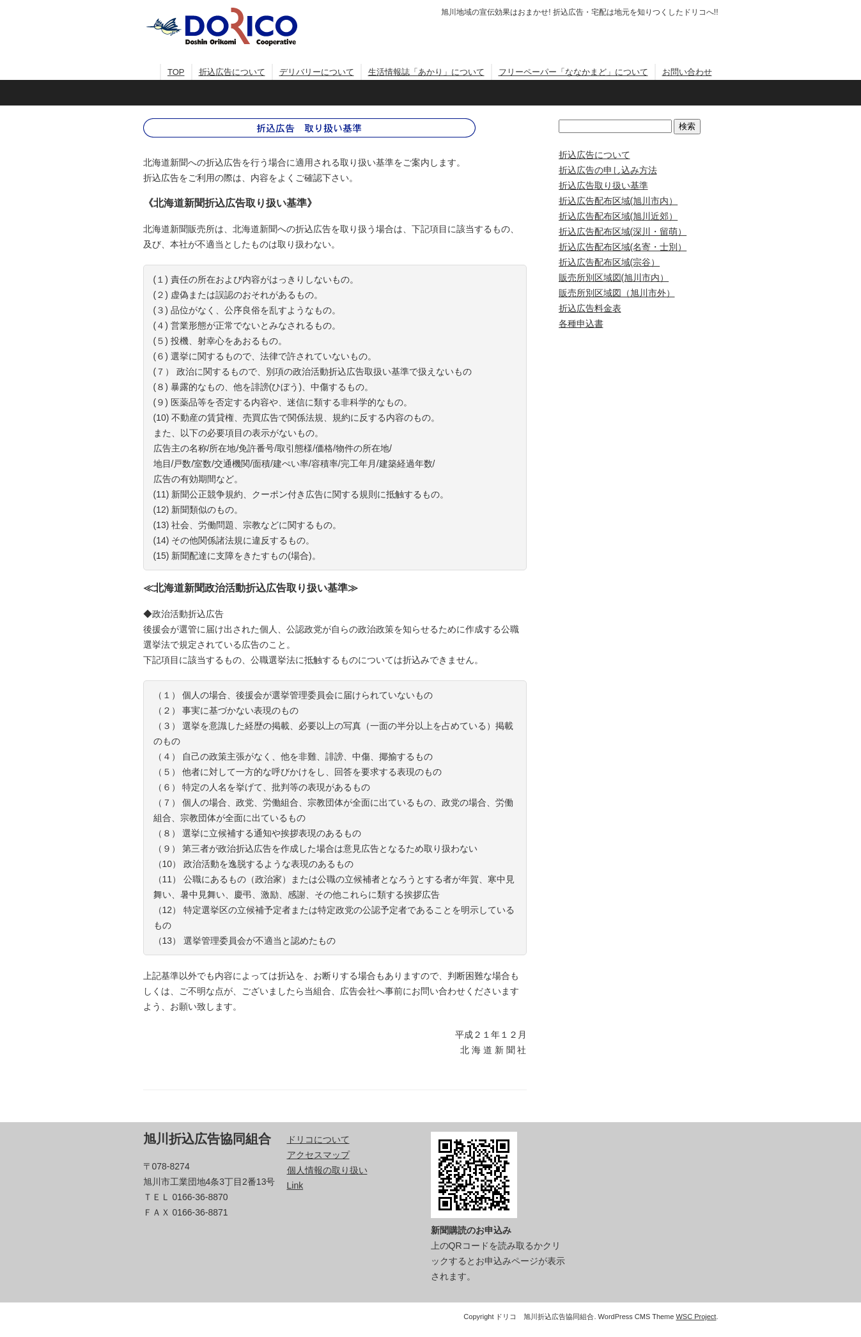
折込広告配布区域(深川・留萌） (623, 231)
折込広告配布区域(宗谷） (609, 262)
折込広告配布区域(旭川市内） (618, 201)
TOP (176, 72)
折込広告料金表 (590, 308)
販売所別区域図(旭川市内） (614, 277)
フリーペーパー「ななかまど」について (573, 72)
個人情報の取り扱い (327, 1170)
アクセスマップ (318, 1155)
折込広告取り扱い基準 (603, 185)
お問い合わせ (687, 72)
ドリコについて (318, 1139)
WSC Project (696, 1316)
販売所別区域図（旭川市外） (617, 293)
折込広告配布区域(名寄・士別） (623, 247)
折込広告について (232, 72)
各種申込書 (581, 323)
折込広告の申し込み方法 (608, 170)
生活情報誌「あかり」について (426, 72)
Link (295, 1185)
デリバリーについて (316, 72)
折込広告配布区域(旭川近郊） (618, 216)
